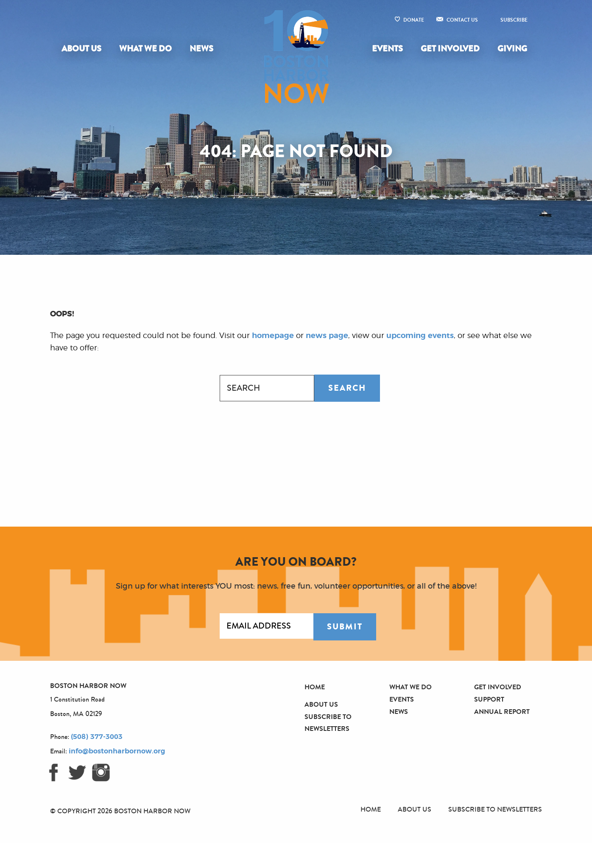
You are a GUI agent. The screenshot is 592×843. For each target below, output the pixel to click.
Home (314, 687)
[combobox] (267, 388)
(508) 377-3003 (97, 736)
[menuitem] (83, 48)
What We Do (145, 48)
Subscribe (514, 20)
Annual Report (502, 711)
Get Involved (450, 48)
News (201, 48)
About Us (81, 48)
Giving (512, 48)
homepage (273, 336)
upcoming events (420, 336)
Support (489, 699)
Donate (413, 20)
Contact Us (462, 20)
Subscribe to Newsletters (495, 809)
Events (387, 48)
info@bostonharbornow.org (117, 751)
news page (327, 336)
